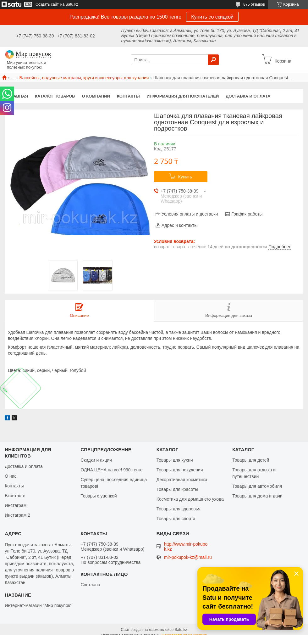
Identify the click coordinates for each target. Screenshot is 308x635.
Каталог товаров (55, 96)
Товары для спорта (176, 518)
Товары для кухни (175, 460)
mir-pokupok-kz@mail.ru (188, 557)
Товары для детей (250, 460)
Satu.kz (180, 629)
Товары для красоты (177, 489)
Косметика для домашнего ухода (190, 499)
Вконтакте (15, 495)
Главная (18, 96)
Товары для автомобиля (257, 486)
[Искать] (213, 59)
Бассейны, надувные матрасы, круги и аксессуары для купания (84, 77)
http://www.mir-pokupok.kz (186, 547)
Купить (185, 176)
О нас (10, 476)
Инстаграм (15, 505)
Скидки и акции (96, 460)
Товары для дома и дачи (257, 495)
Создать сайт (47, 4)
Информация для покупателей (183, 96)
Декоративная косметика (182, 479)
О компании (96, 96)
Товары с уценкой (98, 495)
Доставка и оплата (248, 96)
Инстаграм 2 (17, 515)
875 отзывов (254, 4)
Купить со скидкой (212, 17)
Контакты (128, 96)
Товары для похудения (180, 469)
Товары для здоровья (179, 508)
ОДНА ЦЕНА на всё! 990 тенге (111, 469)
